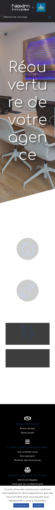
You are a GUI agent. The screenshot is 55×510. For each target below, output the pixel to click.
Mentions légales (27, 480)
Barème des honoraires (27, 460)
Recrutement (27, 456)
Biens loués (27, 433)
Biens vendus (27, 428)
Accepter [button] (38, 505)
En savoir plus (21, 505)
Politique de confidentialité (27, 484)
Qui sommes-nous (27, 452)
